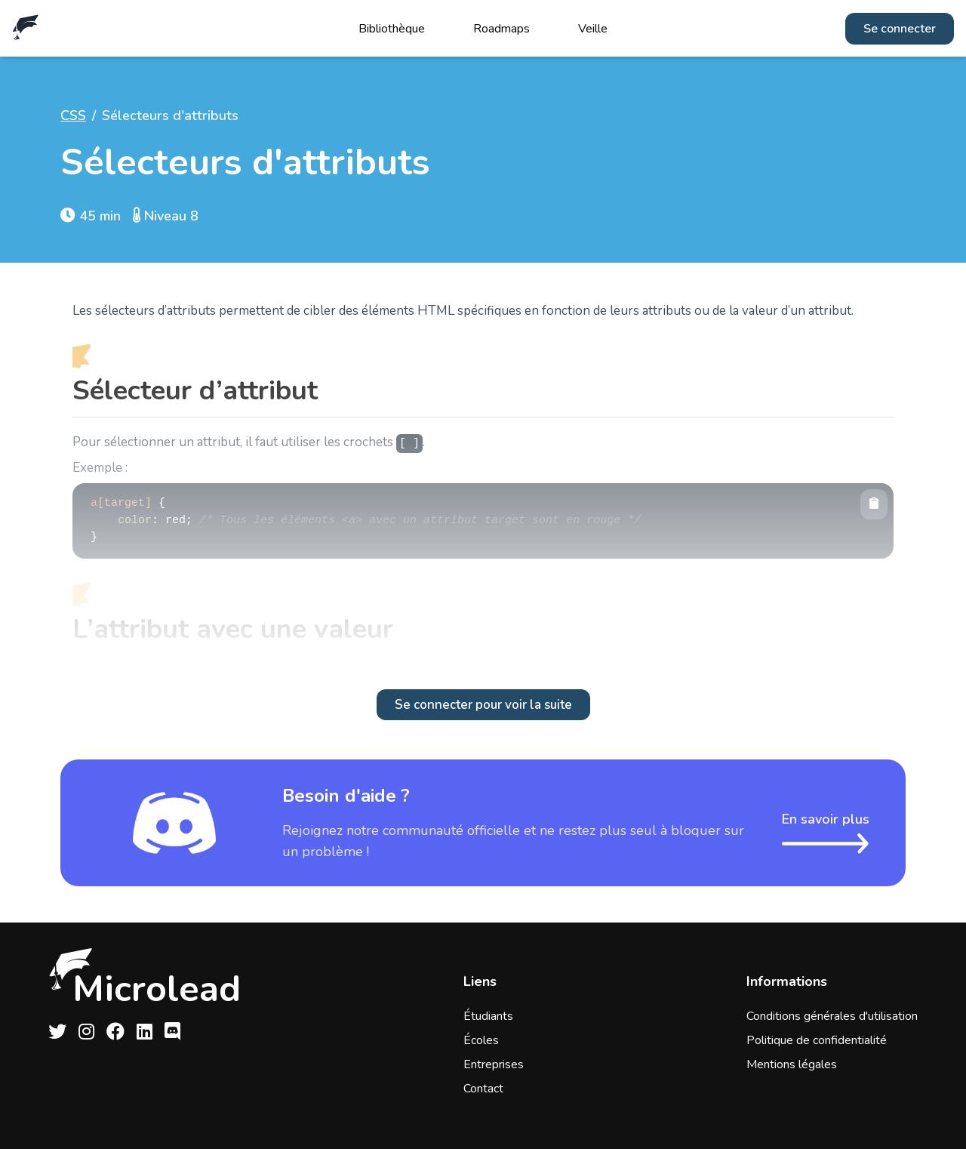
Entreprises (493, 1064)
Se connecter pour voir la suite (483, 704)
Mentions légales (791, 1064)
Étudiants (488, 1016)
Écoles (481, 1040)
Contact (483, 1088)
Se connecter (899, 28)
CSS (73, 115)
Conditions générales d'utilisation (832, 1016)
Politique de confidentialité (816, 1040)
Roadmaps (501, 28)
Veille (593, 28)
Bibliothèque (391, 28)
